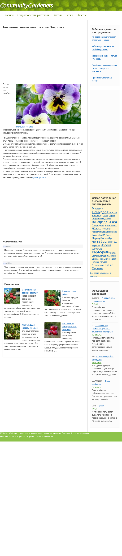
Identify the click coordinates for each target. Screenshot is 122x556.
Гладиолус (106, 219)
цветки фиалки (39, 177)
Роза (113, 222)
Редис (104, 255)
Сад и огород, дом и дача (23, 433)
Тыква (108, 235)
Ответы (81, 15)
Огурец (97, 248)
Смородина (98, 225)
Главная (8, 15)
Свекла (95, 259)
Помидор (99, 212)
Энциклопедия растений (33, 15)
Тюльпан (106, 228)
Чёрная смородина (107, 259)
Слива (105, 216)
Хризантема (97, 232)
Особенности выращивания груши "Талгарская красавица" (104, 68)
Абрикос (112, 256)
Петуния (95, 262)
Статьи (57, 15)
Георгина (113, 232)
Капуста (112, 212)
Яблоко (96, 228)
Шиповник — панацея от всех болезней (69, 326)
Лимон (95, 304)
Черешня (96, 245)
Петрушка (96, 219)
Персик (112, 216)
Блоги (69, 15)
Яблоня (106, 245)
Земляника (109, 241)
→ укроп (100, 406)
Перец (96, 238)
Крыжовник (111, 225)
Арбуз (112, 253)
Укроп (94, 409)
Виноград (97, 215)
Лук (108, 222)
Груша (106, 232)
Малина (97, 208)
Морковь (97, 268)
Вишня (95, 235)
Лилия (101, 235)
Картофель (101, 252)
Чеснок (109, 265)
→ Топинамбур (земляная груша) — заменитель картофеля (102, 329)
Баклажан (96, 256)
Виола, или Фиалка (24, 127)
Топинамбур (97, 335)
